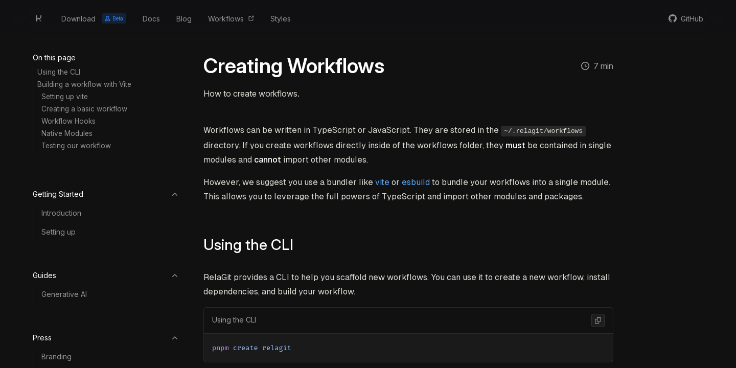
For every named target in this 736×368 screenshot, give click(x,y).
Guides (106, 275)
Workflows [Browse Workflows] (226, 18)
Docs (151, 18)
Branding (56, 356)
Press (106, 337)
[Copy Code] (598, 319)
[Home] (39, 18)
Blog (184, 18)
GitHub (692, 18)
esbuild (416, 181)
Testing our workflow (76, 146)
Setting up (58, 231)
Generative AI (64, 294)
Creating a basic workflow (84, 109)
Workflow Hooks (68, 121)
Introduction (61, 213)
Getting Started (106, 194)
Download (93, 18)
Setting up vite (64, 97)
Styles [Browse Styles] (280, 18)
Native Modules (67, 133)
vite (382, 181)
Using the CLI (58, 72)
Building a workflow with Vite (84, 84)
